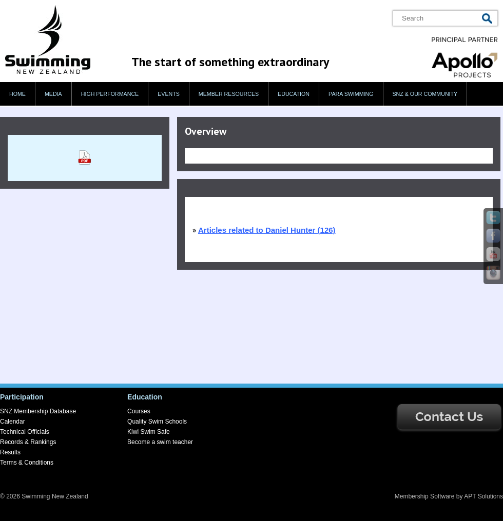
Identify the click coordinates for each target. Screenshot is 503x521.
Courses (138, 411)
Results (10, 452)
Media (53, 94)
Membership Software (425, 496)
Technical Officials (24, 431)
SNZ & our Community (425, 94)
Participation (22, 397)
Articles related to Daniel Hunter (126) (267, 230)
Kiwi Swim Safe (148, 431)
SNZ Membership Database (38, 411)
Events (169, 94)
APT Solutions (483, 496)
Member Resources (229, 94)
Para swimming (350, 94)
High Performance (110, 94)
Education (293, 94)
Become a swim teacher (160, 442)
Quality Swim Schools (157, 421)
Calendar (12, 421)
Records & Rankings (28, 442)
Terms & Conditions (26, 462)
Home (17, 94)
